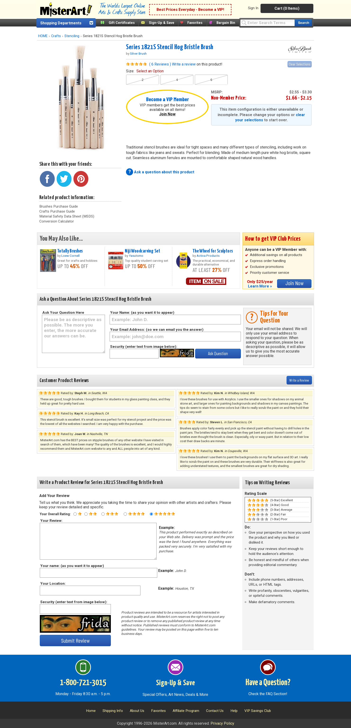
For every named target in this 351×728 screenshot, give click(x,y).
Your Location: (53, 583)
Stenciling (71, 36)
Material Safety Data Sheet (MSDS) (66, 216)
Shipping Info (113, 711)
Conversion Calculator (56, 221)
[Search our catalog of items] (303, 22)
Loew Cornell (70, 255)
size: (145, 71)
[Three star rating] (103, 514)
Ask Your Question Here (63, 312)
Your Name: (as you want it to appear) (142, 312)
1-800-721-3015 (83, 683)
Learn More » (260, 286)
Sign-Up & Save (161, 23)
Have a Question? (268, 683)
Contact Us (215, 711)
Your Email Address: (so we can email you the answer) (156, 329)
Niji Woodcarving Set (142, 251)
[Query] (267, 22)
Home (91, 711)
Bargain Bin (225, 23)
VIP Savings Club (257, 711)
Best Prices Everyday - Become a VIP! (190, 9)
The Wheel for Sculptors (213, 251)
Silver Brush (138, 53)
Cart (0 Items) (286, 8)
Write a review (184, 64)
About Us (137, 711)
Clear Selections (299, 64)
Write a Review (299, 380)
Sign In (253, 8)
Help (234, 711)
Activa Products (208, 255)
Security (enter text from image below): (143, 346)
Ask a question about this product (164, 172)
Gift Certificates (122, 23)
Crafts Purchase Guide (57, 211)
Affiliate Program (186, 711)
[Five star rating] (151, 514)
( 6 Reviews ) (160, 64)
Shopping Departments (60, 23)
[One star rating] (75, 514)
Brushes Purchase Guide (58, 206)
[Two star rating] (86, 514)
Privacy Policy (222, 723)
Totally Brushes (70, 251)
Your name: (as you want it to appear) (72, 566)
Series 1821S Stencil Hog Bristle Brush (169, 47)
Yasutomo (136, 255)
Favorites (194, 23)
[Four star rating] (125, 514)
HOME (43, 36)
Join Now (167, 114)
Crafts (56, 36)
